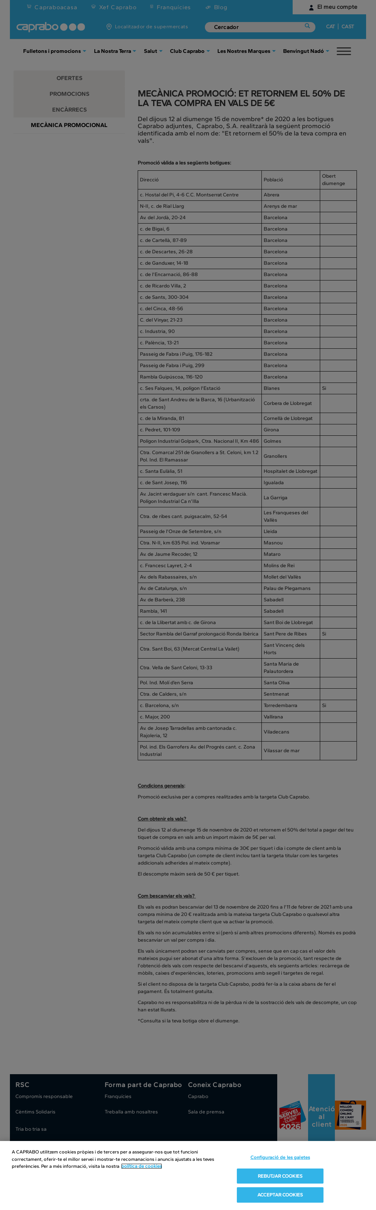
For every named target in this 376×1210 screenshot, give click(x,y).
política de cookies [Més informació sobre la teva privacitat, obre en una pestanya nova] (141, 1166)
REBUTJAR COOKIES (280, 1176)
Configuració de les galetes (280, 1157)
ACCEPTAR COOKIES (280, 1195)
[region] (188, 1175)
